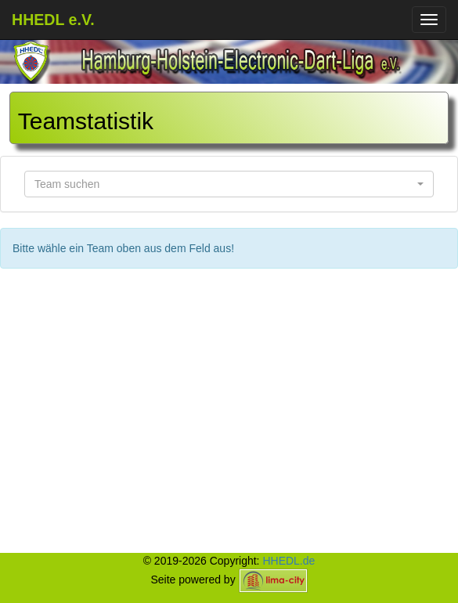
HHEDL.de (288, 560)
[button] (229, 184)
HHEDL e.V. (53, 19)
